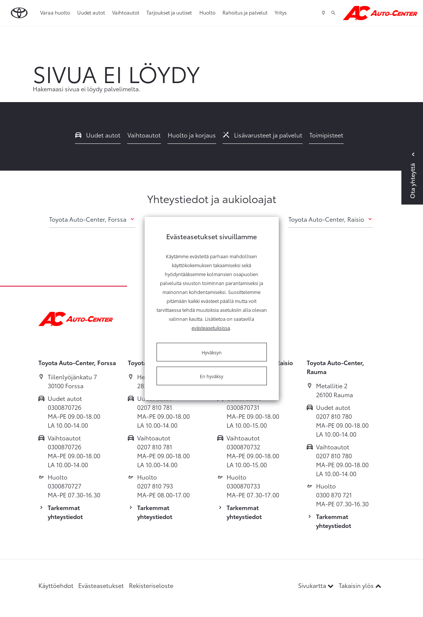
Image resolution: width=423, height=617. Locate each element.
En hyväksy (211, 376)
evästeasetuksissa (211, 327)
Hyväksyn (212, 352)
